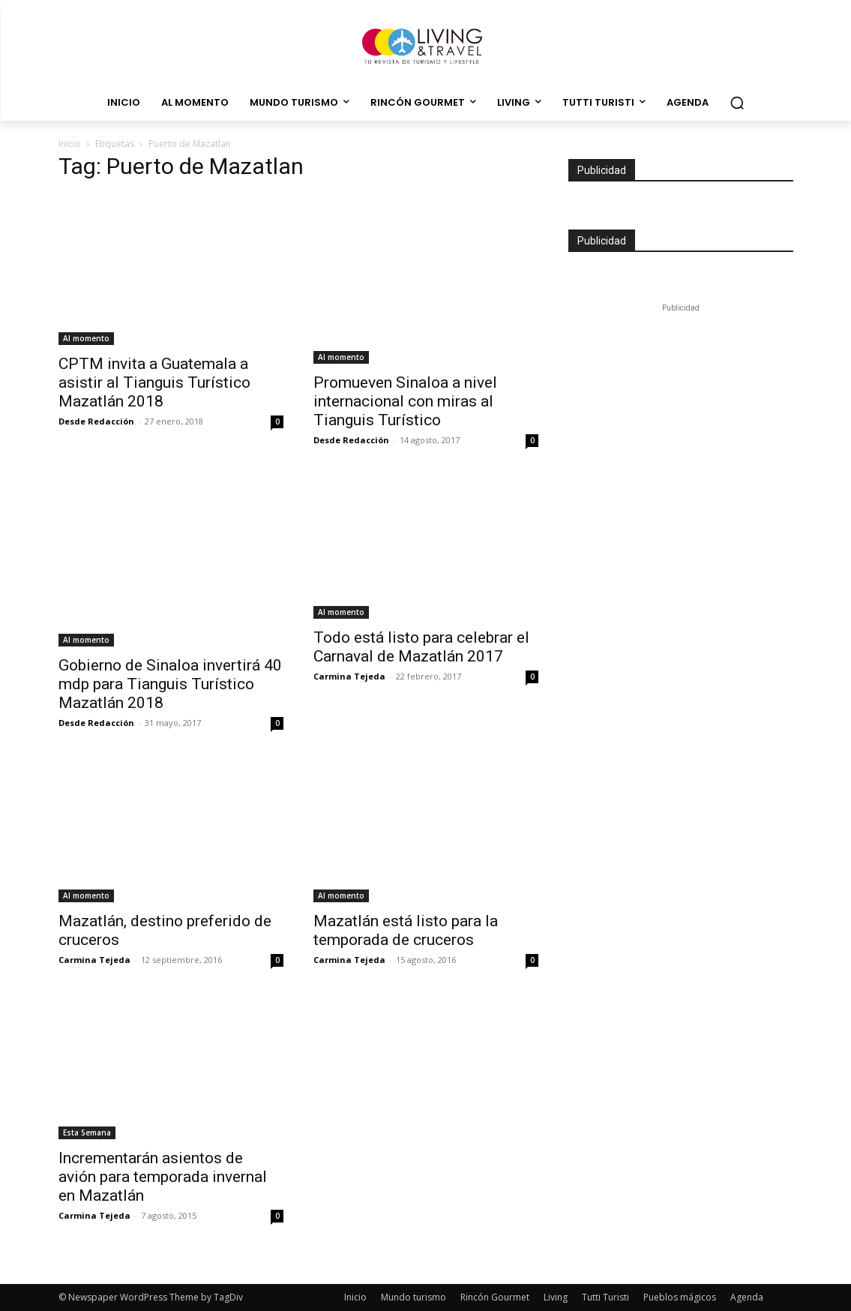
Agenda (746, 1297)
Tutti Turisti (605, 1297)
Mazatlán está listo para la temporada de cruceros (405, 930)
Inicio (69, 143)
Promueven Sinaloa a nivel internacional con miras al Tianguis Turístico (405, 401)
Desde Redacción (96, 421)
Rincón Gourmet (494, 1297)
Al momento (86, 338)
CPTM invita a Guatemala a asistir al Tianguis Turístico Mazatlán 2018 (154, 382)
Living (556, 1297)
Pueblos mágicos (679, 1297)
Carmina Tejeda (349, 676)
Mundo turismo (413, 1297)
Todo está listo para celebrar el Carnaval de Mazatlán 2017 (421, 646)
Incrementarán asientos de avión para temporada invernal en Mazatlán (162, 1176)
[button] (737, 103)
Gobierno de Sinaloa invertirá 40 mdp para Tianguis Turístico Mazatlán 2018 (170, 684)
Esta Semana (87, 1132)
